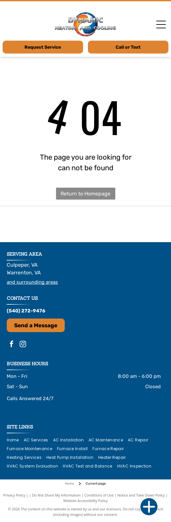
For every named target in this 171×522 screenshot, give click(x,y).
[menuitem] (15, 440)
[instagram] (23, 344)
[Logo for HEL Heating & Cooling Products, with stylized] (33, 224)
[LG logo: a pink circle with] (138, 224)
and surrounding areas (32, 282)
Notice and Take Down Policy (141, 495)
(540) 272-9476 (26, 311)
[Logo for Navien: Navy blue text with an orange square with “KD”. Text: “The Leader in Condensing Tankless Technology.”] (85, 224)
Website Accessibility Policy (85, 500)
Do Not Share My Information (56, 495)
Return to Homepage (85, 194)
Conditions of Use (99, 495)
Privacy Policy (14, 495)
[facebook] (11, 344)
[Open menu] (161, 24)
